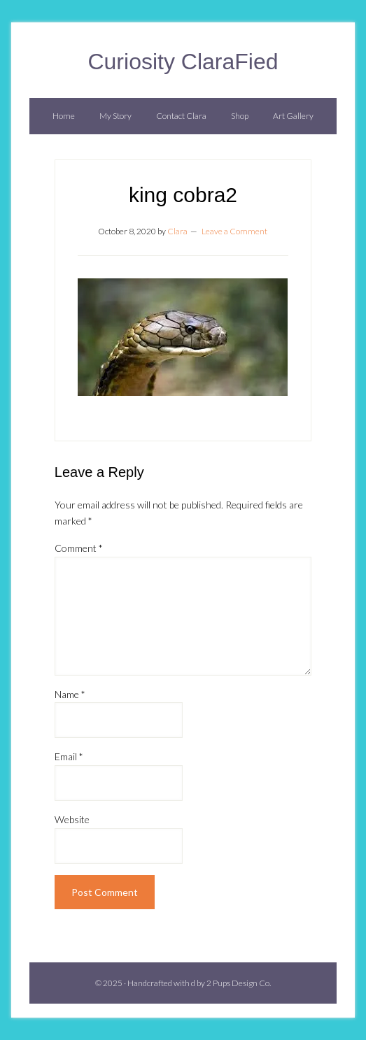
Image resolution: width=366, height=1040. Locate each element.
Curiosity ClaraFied (182, 61)
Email (69, 756)
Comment (79, 548)
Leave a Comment (234, 231)
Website (72, 819)
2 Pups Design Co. (238, 983)
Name (70, 694)
